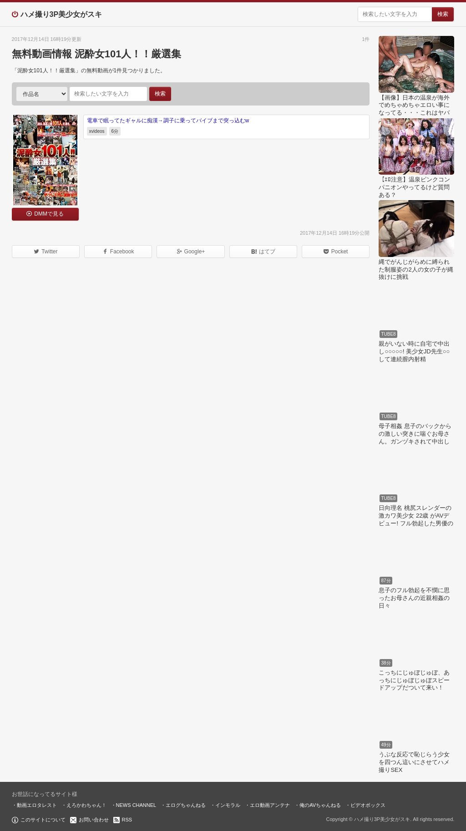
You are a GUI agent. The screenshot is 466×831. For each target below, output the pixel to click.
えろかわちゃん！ (86, 805)
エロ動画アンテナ (270, 805)
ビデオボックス (367, 805)
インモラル (227, 805)
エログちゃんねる (186, 805)
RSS (127, 819)
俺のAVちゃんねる (320, 805)
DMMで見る (49, 214)
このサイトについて (43, 819)
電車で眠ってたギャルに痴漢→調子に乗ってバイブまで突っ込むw (168, 120)
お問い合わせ (94, 819)
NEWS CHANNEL (136, 805)
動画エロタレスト (37, 805)
